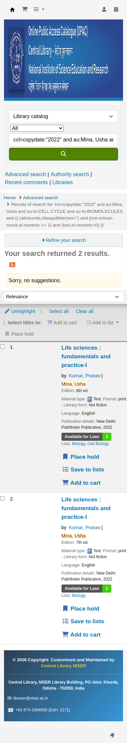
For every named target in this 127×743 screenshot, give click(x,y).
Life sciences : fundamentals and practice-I (86, 356)
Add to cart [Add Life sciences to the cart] (81, 482)
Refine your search (66, 240)
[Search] (63, 154)
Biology (78, 443)
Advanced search (25, 174)
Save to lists (83, 469)
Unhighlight (19, 311)
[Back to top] (107, 722)
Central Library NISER (12, 9)
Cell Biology (98, 443)
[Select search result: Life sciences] (2, 346)
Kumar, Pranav (84, 375)
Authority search (70, 174)
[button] (25, 9)
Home (10, 197)
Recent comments (26, 182)
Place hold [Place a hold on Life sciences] (80, 456)
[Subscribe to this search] (12, 264)
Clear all (84, 311)
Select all (58, 311)
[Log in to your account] (104, 9)
